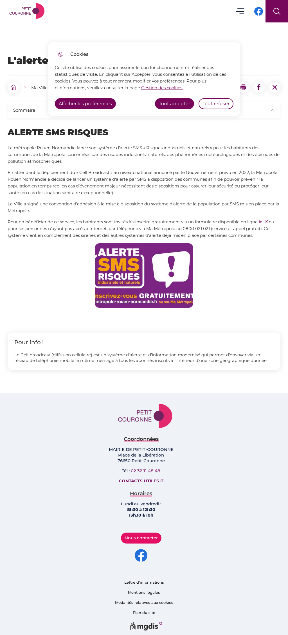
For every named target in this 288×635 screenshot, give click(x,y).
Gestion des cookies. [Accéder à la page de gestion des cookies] (162, 87)
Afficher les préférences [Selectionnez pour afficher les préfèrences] (85, 103)
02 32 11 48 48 (145, 470)
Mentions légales (144, 592)
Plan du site (144, 612)
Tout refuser (216, 103)
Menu (240, 11)
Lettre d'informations (144, 582)
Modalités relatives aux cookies (144, 602)
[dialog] (144, 79)
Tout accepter (174, 103)
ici (261, 221)
